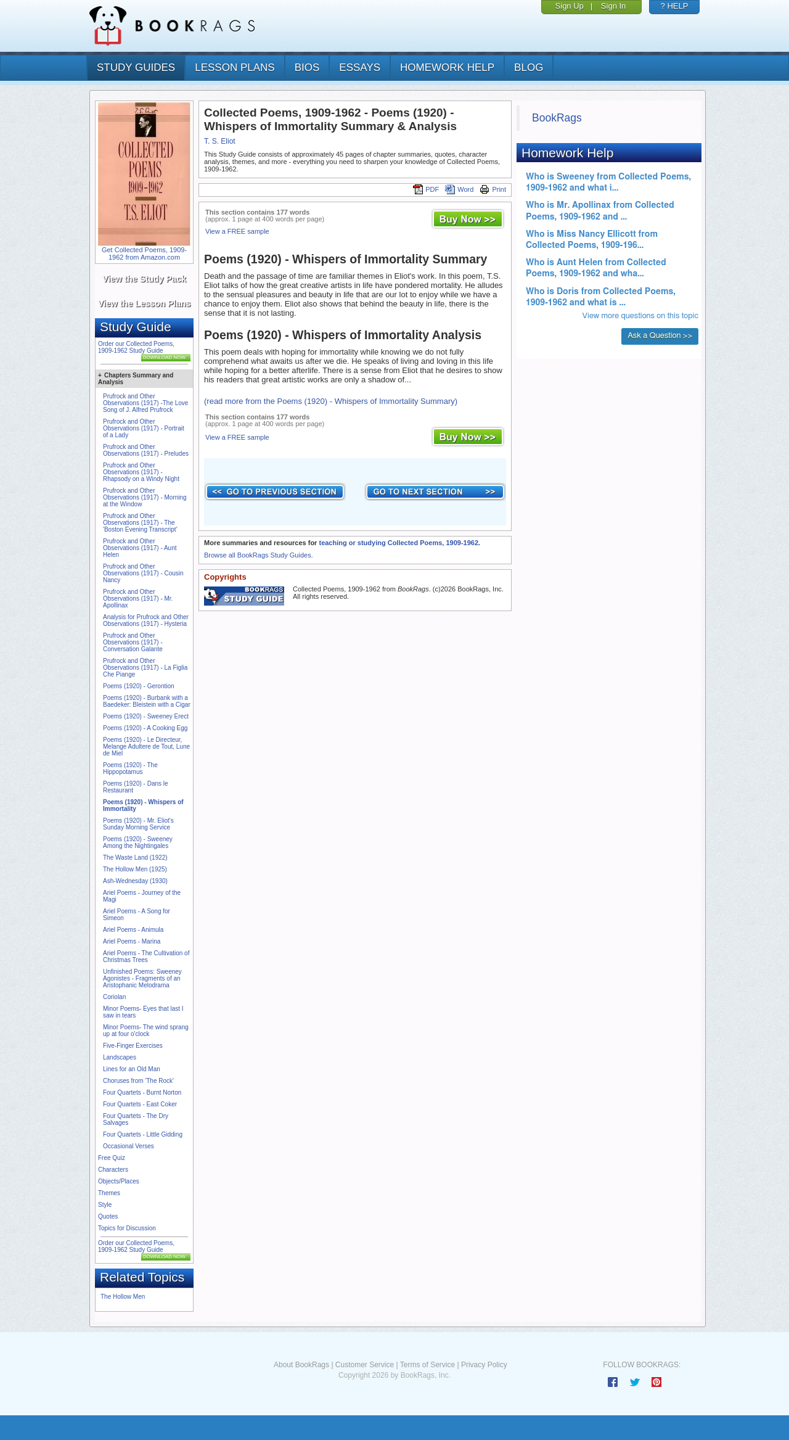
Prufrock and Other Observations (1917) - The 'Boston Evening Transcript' (140, 522)
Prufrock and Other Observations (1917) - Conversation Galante (133, 642)
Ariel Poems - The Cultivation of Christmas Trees (146, 956)
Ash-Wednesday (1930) (135, 881)
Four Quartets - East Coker (140, 1104)
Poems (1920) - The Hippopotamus (130, 768)
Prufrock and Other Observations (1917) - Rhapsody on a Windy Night (141, 472)
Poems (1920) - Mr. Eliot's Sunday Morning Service (138, 824)
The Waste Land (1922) (135, 857)
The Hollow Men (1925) (135, 869)
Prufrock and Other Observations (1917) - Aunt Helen (140, 548)
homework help (447, 67)
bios (307, 67)
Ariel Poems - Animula (133, 929)
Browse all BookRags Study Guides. (258, 555)
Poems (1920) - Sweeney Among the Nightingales (138, 842)
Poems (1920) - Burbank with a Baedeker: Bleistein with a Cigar (146, 701)
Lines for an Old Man (131, 1069)
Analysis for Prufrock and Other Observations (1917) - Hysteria (146, 620)
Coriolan (114, 997)
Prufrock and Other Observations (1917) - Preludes (146, 450)
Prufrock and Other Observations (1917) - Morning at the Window (145, 497)
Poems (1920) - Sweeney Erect (146, 716)
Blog (528, 67)
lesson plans (234, 67)
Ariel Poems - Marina (131, 941)
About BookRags (301, 1364)
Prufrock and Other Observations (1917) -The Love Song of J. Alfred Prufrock (145, 403)
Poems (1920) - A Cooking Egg (145, 728)
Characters (113, 1169)
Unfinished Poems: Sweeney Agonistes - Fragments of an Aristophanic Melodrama (142, 978)
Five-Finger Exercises (133, 1045)
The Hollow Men (122, 1296)
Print (493, 189)
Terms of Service (427, 1364)
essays (359, 67)
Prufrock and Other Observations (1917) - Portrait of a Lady (143, 428)
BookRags (557, 118)
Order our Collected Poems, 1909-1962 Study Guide (136, 347)
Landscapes (119, 1057)
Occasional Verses (128, 1146)
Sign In (613, 5)
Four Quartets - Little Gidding (142, 1134)
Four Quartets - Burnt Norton (142, 1092)
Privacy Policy (484, 1364)
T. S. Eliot (219, 141)
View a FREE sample (237, 231)
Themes (109, 1193)
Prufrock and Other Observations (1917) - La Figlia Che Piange (145, 667)
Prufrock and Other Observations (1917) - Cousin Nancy (143, 573)
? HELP (675, 5)
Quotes (108, 1216)
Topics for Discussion (127, 1228)
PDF (426, 189)
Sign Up (569, 5)
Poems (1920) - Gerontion (138, 686)
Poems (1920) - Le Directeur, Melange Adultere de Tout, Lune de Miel (146, 746)
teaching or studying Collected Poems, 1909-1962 (398, 542)
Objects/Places (118, 1181)
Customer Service (364, 1364)
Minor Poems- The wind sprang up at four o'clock (146, 1030)
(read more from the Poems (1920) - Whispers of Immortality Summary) (330, 401)
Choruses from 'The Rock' (138, 1080)
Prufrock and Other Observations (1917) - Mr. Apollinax (138, 598)
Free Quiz (111, 1157)
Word (459, 189)
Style (105, 1204)
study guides (136, 67)
